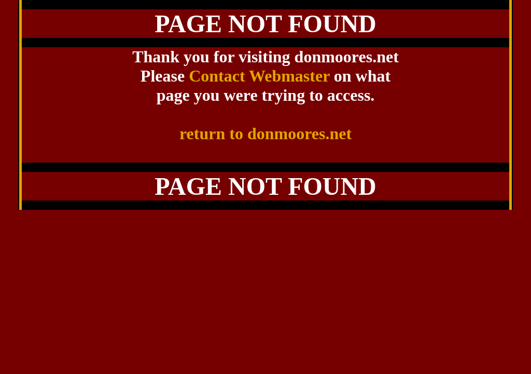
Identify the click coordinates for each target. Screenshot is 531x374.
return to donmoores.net (265, 133)
